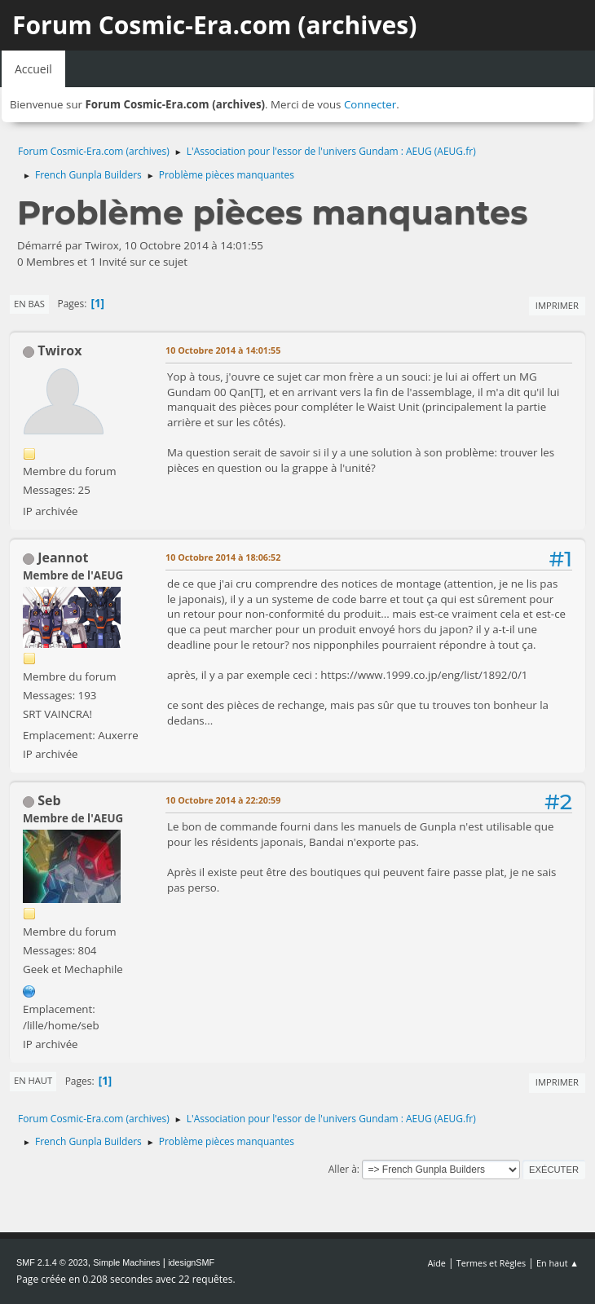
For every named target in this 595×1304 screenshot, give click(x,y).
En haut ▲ (557, 1263)
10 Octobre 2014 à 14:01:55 (222, 350)
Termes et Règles (491, 1263)
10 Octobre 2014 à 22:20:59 (222, 800)
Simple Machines (126, 1262)
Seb (48, 800)
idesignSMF (191, 1262)
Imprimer (557, 305)
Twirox (59, 350)
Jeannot (62, 557)
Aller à (342, 1169)
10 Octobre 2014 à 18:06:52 (222, 557)
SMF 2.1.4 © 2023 (52, 1262)
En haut (33, 1080)
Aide (437, 1263)
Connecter (370, 104)
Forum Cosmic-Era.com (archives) (214, 25)
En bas (29, 303)
